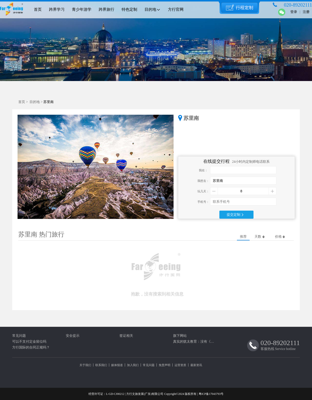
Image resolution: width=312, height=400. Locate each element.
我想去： (203, 181)
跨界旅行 (106, 9)
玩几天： (203, 191)
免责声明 (164, 365)
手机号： (203, 202)
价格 (280, 236)
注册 (306, 12)
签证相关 (126, 336)
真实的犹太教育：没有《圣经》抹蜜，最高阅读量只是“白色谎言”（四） (195, 341)
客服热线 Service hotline (280, 345)
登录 (293, 12)
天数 (259, 236)
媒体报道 (117, 365)
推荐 (243, 236)
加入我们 (133, 365)
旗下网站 (180, 336)
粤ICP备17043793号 (211, 394)
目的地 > (36, 102)
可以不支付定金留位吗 (29, 341)
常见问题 (19, 336)
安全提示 (72, 336)
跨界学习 (57, 9)
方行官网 (176, 9)
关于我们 (85, 365)
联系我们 (101, 365)
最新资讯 (196, 365)
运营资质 (180, 365)
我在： (203, 170)
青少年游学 (81, 9)
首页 (38, 9)
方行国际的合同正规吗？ (31, 347)
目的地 (153, 9)
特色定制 (129, 9)
